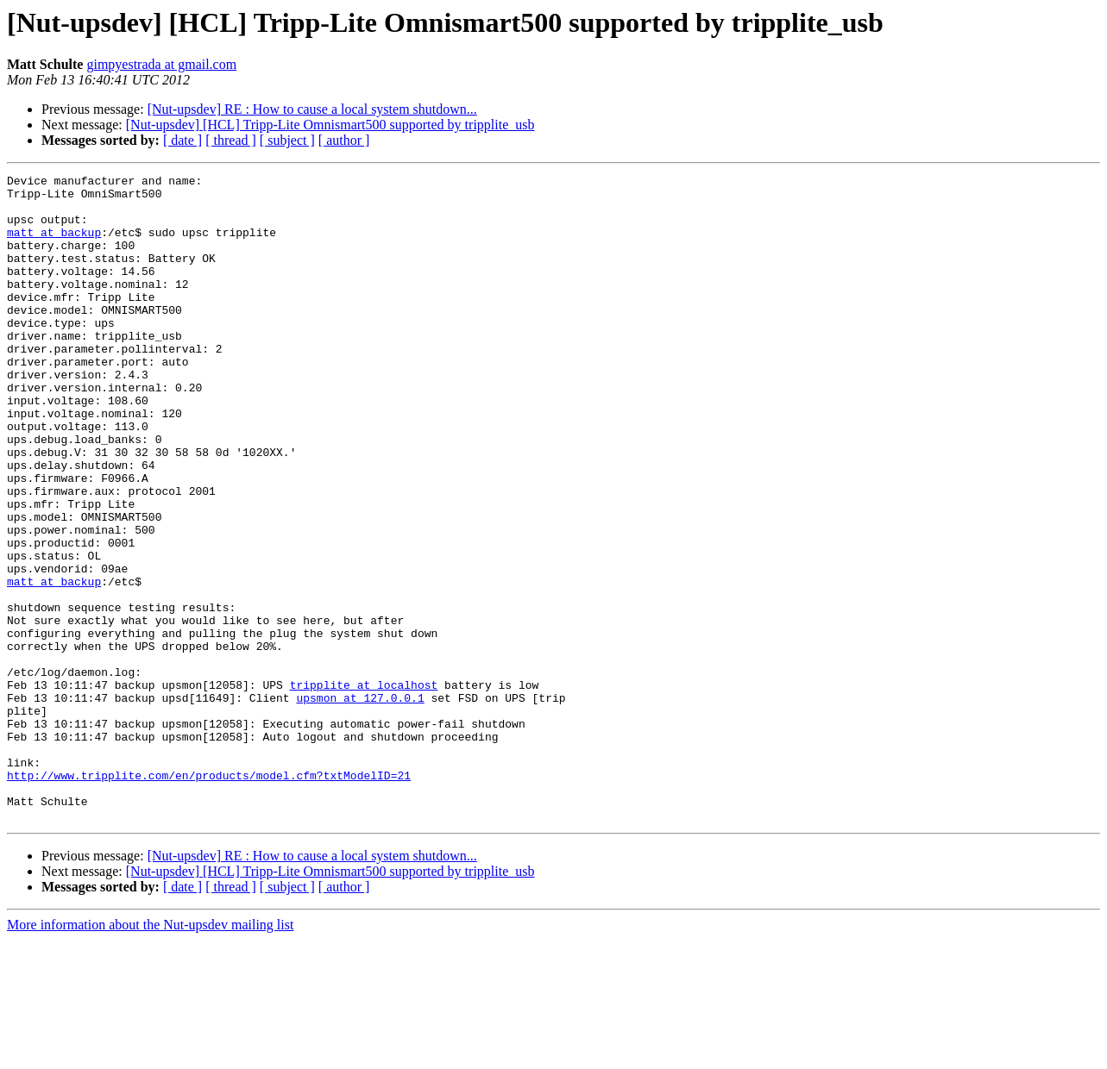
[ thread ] (230, 140)
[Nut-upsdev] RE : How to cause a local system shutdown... (312, 109)
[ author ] (344, 140)
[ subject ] (287, 140)
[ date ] (182, 140)
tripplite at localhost (364, 788)
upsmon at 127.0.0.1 (360, 803)
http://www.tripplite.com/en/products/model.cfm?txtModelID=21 (209, 896)
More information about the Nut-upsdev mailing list (150, 1054)
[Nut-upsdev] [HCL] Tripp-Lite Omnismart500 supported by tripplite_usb (330, 124)
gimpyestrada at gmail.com (161, 64)
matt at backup (54, 245)
